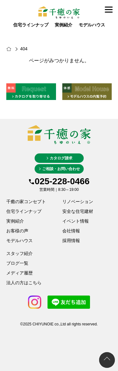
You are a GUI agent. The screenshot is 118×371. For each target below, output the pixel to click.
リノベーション (77, 201)
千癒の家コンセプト (26, 201)
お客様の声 (17, 230)
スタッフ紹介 (19, 253)
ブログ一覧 (17, 263)
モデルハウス (92, 25)
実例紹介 (63, 25)
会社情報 (71, 230)
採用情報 (71, 240)
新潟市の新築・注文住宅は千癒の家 (15, 49)
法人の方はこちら (24, 282)
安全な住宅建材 (77, 211)
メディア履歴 (19, 272)
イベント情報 (75, 221)
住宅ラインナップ (30, 25)
